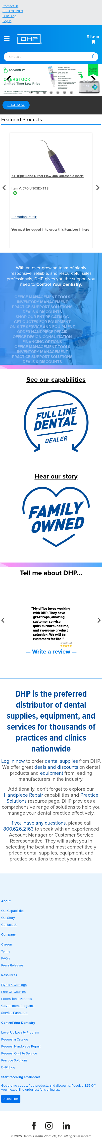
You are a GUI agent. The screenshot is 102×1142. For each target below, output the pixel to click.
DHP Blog (9, 16)
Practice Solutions (14, 1060)
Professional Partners (16, 999)
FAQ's (5, 958)
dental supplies (61, 761)
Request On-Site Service (19, 1053)
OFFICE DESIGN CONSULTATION (42, 336)
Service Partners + (14, 1013)
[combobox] (44, 57)
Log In (6, 21)
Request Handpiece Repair (21, 1046)
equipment (51, 773)
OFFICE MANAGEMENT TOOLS (42, 296)
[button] (93, 56)
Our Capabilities (12, 911)
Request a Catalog (14, 1040)
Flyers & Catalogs (14, 985)
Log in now (13, 761)
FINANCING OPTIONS (42, 341)
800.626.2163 (12, 11)
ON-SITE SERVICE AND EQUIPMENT (42, 326)
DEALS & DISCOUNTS (42, 311)
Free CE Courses (13, 992)
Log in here (80, 230)
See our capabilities (56, 380)
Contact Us (10, 6)
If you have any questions (38, 823)
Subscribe (10, 1099)
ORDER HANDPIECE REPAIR (42, 331)
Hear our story (56, 476)
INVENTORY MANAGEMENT (42, 301)
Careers (7, 945)
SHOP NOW (16, 105)
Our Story (8, 918)
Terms (5, 951)
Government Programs (17, 1006)
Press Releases (12, 965)
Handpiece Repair (23, 795)
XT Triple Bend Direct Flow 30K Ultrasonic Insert (47, 176)
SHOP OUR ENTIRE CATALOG (42, 316)
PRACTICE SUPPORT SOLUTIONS (42, 306)
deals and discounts (56, 767)
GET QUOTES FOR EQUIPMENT (42, 321)
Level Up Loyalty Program (20, 1033)
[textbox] (42, 57)
